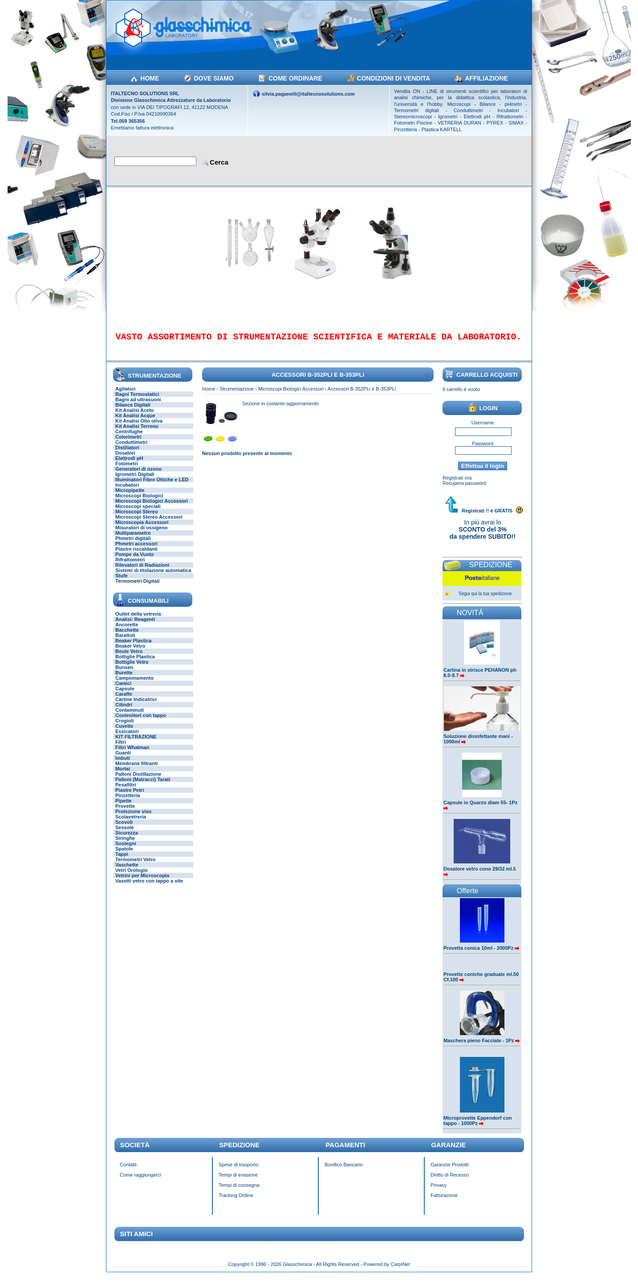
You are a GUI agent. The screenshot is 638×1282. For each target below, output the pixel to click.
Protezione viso (133, 817)
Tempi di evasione (238, 1181)
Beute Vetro (128, 657)
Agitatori (125, 395)
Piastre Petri (129, 796)
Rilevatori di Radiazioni (142, 571)
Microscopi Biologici (139, 501)
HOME (149, 78)
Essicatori (127, 737)
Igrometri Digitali (134, 480)
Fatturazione (444, 1201)
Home (208, 395)
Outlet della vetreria (138, 620)
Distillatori (127, 453)
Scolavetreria (130, 823)
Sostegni (125, 849)
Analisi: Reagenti (135, 625)
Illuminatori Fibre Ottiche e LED (151, 485)
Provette (125, 812)
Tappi (121, 860)
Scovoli (124, 828)
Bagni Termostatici (137, 400)
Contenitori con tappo (140, 721)
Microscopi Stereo (136, 517)
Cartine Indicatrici (136, 705)
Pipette (123, 807)
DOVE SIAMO (213, 78)
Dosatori (125, 459)
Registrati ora (457, 484)
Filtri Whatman (132, 753)
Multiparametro (132, 539)
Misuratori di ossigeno (141, 533)
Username (482, 428)
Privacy (439, 1191)
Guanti (123, 759)
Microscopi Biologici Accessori (151, 507)
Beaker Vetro (130, 652)
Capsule (124, 694)
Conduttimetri (131, 448)
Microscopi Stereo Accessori (149, 523)
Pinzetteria (127, 801)
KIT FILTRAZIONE (136, 743)
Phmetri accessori (136, 549)
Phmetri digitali (132, 544)
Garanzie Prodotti (450, 1170)
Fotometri (126, 469)
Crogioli (124, 727)
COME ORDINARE (295, 78)
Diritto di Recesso (450, 1181)
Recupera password (464, 489)
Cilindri (123, 711)
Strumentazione (236, 395)
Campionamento (134, 684)
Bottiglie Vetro (132, 668)
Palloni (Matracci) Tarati (142, 785)
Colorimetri (128, 443)
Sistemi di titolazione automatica (153, 576)
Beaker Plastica (133, 646)
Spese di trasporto (238, 1170)
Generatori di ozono (138, 475)
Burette (124, 678)
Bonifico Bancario (344, 1170)
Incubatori (127, 491)
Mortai (122, 775)
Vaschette (126, 871)
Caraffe (123, 700)
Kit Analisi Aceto (134, 416)
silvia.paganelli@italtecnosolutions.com (308, 94)
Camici (123, 689)
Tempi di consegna (239, 1191)
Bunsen (124, 673)
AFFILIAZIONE (486, 78)
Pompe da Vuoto (134, 560)
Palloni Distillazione (138, 780)
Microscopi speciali (137, 512)
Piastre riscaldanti (136, 555)
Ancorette (126, 630)
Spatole (124, 855)
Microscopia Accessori (141, 528)
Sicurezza (126, 839)
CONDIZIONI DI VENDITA (394, 78)
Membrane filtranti (136, 769)
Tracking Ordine (236, 1201)
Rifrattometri (130, 565)
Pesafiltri (125, 791)
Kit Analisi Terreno (136, 432)
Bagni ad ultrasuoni (138, 405)
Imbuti (122, 764)
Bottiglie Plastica (135, 662)
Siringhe (125, 844)
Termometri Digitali (137, 587)
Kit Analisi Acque (135, 421)
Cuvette (124, 732)
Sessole (124, 833)
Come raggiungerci (140, 1181)
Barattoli (125, 641)
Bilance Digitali (132, 411)
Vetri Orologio (131, 876)
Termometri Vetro (135, 865)
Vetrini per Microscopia (142, 881)
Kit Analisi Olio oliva (139, 427)
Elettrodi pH (129, 464)
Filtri (120, 748)
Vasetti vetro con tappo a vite (149, 887)
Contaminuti (129, 716)
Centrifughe (129, 437)
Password (482, 449)
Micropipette (129, 496)
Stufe (121, 582)
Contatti (128, 1170)
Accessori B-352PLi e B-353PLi (362, 395)
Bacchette (127, 636)
